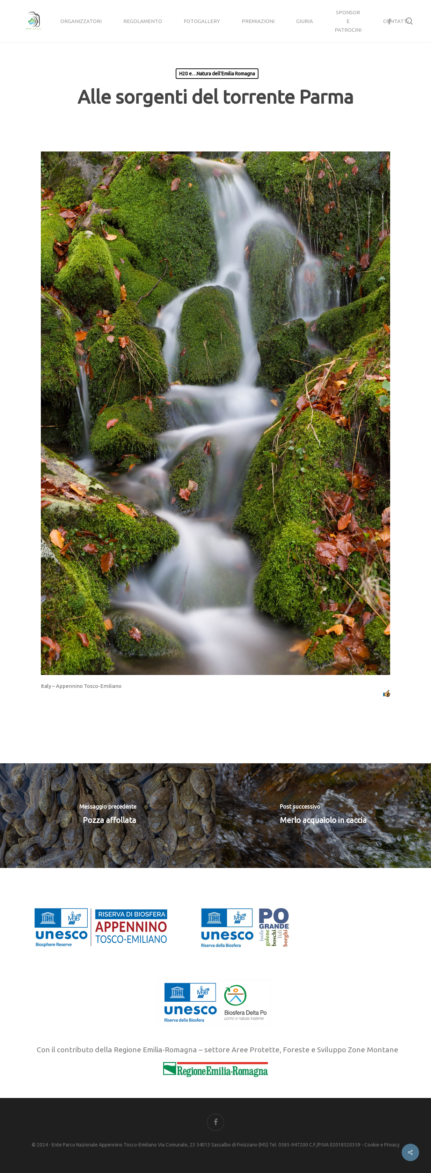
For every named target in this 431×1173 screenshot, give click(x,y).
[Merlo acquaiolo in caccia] (323, 815)
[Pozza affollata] (108, 815)
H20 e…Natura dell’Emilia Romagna (217, 73)
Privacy (392, 1145)
